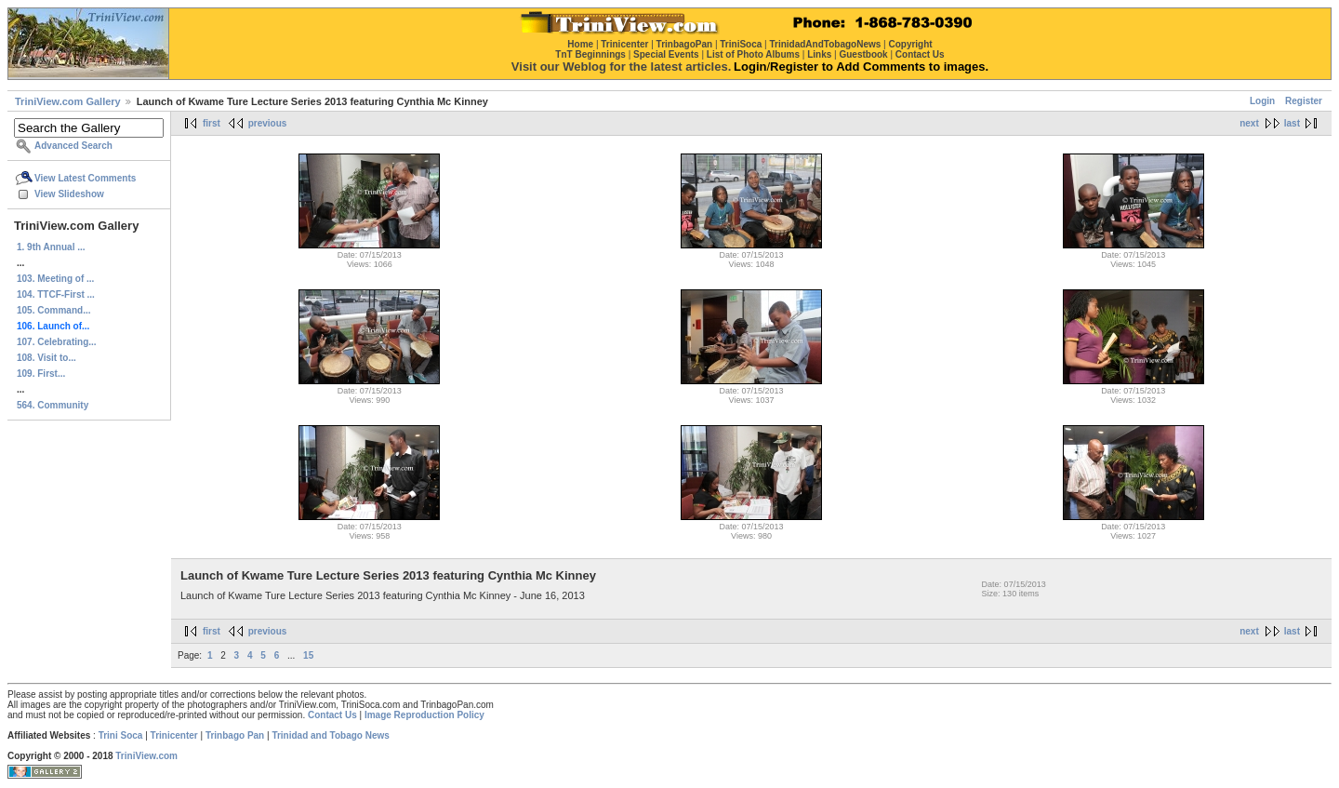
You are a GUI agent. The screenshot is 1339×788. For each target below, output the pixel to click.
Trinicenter (174, 735)
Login (1262, 101)
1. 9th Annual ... (51, 247)
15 (308, 655)
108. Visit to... (46, 358)
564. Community (52, 405)
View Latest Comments (85, 178)
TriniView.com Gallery (68, 101)
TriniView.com (146, 756)
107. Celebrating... (57, 342)
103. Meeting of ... (55, 279)
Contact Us (332, 715)
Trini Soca (121, 735)
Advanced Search (73, 145)
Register (1303, 101)
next (1249, 123)
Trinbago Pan (234, 735)
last (1292, 123)
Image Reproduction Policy (424, 715)
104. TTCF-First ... (56, 294)
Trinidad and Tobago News (331, 735)
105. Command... (53, 310)
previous (267, 123)
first (211, 123)
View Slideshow (69, 194)
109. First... (41, 373)
